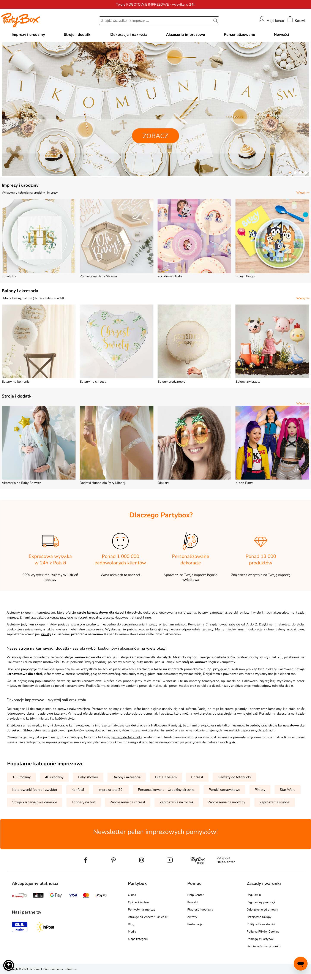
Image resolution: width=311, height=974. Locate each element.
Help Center (195, 895)
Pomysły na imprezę (141, 910)
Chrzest (197, 777)
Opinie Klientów (139, 902)
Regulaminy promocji (261, 902)
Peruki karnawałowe (224, 789)
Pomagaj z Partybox (260, 939)
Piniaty (260, 789)
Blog (131, 924)
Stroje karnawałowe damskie (34, 802)
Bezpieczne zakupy (259, 917)
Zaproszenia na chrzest (127, 802)
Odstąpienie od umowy (262, 910)
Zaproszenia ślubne (275, 802)
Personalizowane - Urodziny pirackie (166, 789)
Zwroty (192, 917)
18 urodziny (21, 777)
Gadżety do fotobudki (234, 777)
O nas (132, 895)
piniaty (46, 634)
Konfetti (77, 789)
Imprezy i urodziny (20, 185)
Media (132, 932)
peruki (143, 686)
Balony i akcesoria (20, 291)
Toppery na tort (84, 802)
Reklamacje (194, 924)
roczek (83, 617)
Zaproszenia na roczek (177, 802)
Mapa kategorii (138, 939)
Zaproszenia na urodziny (226, 802)
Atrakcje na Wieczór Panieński (148, 917)
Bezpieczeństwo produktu (264, 946)
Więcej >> (302, 193)
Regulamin (254, 895)
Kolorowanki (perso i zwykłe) (34, 789)
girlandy (241, 709)
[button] (290, 172)
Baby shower (88, 777)
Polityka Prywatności (261, 924)
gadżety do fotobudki (126, 737)
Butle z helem (166, 777)
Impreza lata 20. (110, 789)
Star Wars (287, 789)
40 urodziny (54, 777)
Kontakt (192, 902)
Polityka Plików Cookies (263, 932)
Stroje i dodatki (17, 396)
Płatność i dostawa (200, 910)
